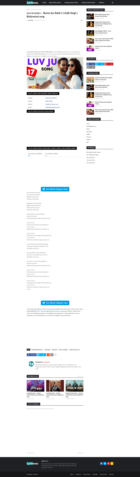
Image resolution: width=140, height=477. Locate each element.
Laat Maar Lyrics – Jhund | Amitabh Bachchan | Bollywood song (54, 394)
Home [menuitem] (44, 2)
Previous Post (31, 453)
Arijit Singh (49, 101)
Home (28, 9)
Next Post (79, 453)
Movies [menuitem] (101, 2)
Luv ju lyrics (52, 309)
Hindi (88, 123)
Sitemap (111, 474)
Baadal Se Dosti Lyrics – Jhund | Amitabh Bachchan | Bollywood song (74, 394)
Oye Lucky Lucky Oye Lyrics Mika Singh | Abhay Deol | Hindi (104, 39)
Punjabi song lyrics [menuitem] (71, 2)
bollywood (54, 349)
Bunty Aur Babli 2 (51, 98)
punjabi (88, 139)
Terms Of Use (103, 474)
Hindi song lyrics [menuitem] (55, 2)
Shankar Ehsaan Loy (52, 104)
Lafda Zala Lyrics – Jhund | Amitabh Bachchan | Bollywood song (35, 394)
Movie (88, 129)
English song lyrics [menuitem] (88, 2)
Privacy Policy (86, 474)
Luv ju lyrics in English (35, 153)
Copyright (95, 474)
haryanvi (89, 137)
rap (87, 142)
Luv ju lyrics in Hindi (51, 153)
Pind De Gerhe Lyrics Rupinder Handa (103, 47)
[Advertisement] (55, 35)
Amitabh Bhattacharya (36, 9)
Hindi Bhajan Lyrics (91, 126)
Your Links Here (91, 157)
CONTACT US (34, 311)
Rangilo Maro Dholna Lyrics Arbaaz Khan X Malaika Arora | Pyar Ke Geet (103, 23)
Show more (80, 376)
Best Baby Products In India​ (93, 152)
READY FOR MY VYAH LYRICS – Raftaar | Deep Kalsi (104, 78)
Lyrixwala (46, 362)
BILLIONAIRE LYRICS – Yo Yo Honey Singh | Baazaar (103, 32)
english (88, 134)
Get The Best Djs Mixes (93, 155)
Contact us (78, 474)
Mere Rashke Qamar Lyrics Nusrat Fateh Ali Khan (102, 15)
